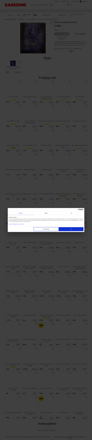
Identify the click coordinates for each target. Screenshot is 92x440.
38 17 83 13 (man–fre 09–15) (78, 15)
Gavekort (57, 1)
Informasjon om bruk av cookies (15, 437)
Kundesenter (65, 1)
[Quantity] (62, 30)
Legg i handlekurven (63, 33)
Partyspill (21, 19)
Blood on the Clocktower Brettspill (47, 19)
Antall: (56, 30)
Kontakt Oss (74, 1)
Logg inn (84, 1)
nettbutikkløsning (70, 437)
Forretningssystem (59, 437)
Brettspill (13, 19)
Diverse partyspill (31, 19)
